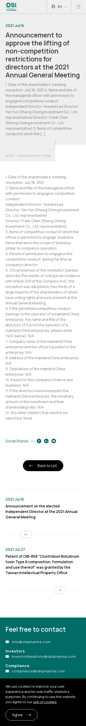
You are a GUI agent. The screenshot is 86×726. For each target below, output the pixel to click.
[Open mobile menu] (78, 6)
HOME (10, 156)
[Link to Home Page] (12, 7)
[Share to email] (53, 441)
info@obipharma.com (31, 641)
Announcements (28, 156)
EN (59, 6)
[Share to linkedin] (46, 441)
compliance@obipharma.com (38, 671)
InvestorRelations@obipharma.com (44, 656)
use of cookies (45, 702)
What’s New (48, 156)
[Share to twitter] (39, 441)
